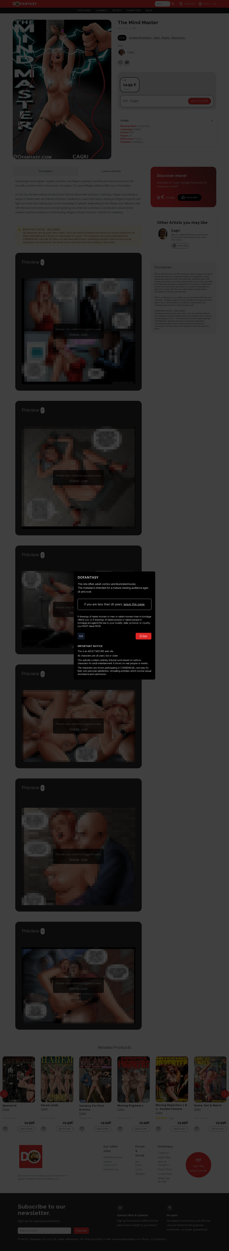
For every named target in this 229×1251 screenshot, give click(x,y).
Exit (81, 636)
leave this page (134, 604)
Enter (143, 636)
